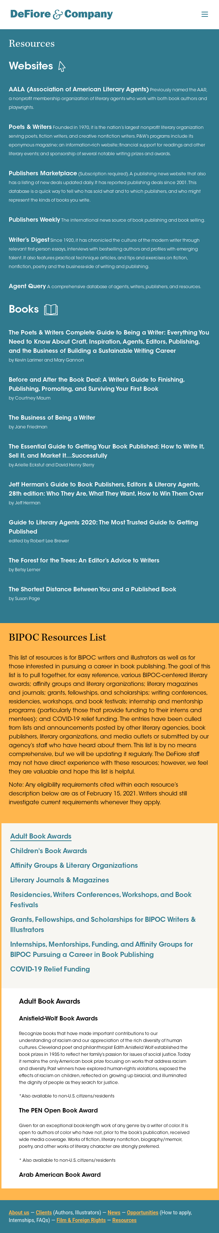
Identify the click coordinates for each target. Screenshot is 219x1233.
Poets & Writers (30, 127)
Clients (44, 1212)
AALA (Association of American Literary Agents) (79, 90)
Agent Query (27, 287)
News (114, 1212)
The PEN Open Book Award (58, 1111)
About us (19, 1212)
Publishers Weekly (34, 220)
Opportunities (142, 1212)
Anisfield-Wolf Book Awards (58, 1019)
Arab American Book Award (60, 1175)
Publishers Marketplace (43, 174)
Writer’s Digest (29, 240)
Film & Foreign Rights (81, 1220)
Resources (124, 1220)
